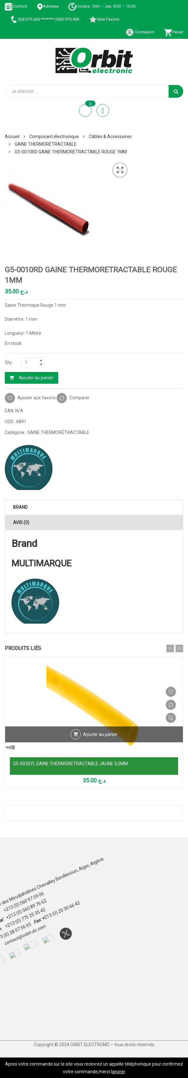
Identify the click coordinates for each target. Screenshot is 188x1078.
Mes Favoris (104, 19)
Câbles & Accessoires (110, 136)
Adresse (48, 6)
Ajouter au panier (36, 377)
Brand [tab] (20, 507)
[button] (120, 170)
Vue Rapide (171, 718)
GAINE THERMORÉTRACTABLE (46, 144)
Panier (173, 32)
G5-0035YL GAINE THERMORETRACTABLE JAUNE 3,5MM (70, 763)
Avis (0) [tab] (21, 522)
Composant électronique (54, 136)
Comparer (79, 397)
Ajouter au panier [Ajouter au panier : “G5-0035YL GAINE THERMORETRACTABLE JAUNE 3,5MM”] (100, 734)
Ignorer (118, 1071)
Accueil (12, 136)
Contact (16, 6)
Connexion (140, 32)
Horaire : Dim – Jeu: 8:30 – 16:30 (102, 6)
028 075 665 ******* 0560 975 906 (44, 19)
